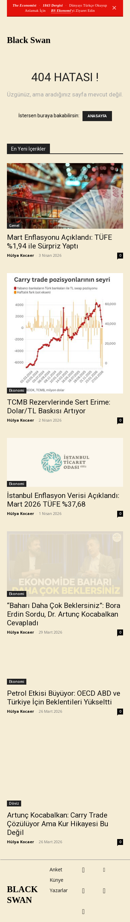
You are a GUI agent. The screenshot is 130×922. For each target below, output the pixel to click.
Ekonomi (16, 390)
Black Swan (29, 40)
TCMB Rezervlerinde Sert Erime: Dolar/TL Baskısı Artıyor (58, 406)
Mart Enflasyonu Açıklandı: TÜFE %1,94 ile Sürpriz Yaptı (59, 241)
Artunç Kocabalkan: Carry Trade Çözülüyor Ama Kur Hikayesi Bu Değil (57, 824)
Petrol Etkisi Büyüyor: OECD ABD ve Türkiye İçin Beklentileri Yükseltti (63, 697)
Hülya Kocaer (20, 255)
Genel (14, 225)
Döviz (14, 803)
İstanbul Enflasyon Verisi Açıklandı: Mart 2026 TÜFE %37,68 (63, 499)
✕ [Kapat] (114, 8)
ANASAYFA (97, 116)
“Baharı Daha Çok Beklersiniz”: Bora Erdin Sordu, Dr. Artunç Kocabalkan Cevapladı (63, 614)
